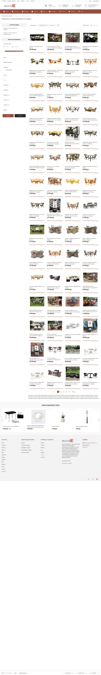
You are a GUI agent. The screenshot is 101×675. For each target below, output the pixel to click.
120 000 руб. (73, 50)
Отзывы (9, 1)
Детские (3, 450)
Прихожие (4, 454)
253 (24, 33)
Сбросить (20, 115)
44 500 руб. (37, 218)
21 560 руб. (90, 218)
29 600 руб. (55, 362)
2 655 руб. (30, 428)
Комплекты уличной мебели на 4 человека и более (10, 33)
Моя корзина (93, 5)
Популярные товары (25, 445)
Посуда (3, 469)
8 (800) (15, 673)
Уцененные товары (25, 452)
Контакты (33, 1)
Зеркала (3, 464)
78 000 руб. (73, 122)
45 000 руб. (90, 170)
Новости (22, 1)
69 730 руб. (37, 242)
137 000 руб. (90, 122)
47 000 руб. (37, 74)
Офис (3, 452)
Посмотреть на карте (67, 463)
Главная (4, 1)
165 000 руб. (55, 338)
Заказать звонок (52, 6)
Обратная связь (7, 673)
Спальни (3, 447)
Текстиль (4, 471)
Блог (18, 1)
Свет (3, 462)
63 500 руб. (90, 146)
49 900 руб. (37, 314)
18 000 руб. (90, 362)
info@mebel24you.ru (91, 443)
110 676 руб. (55, 290)
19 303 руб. (37, 290)
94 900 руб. (55, 242)
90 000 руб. (90, 290)
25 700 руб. (90, 386)
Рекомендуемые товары (26, 450)
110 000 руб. (55, 314)
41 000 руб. (73, 98)
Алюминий (8, 70)
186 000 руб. (55, 50)
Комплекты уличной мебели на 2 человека (10, 29)
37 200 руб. (73, 74)
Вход (90, 1)
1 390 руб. (54, 428)
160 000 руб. (90, 338)
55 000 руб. (90, 74)
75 (24, 28)
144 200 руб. (37, 266)
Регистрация (95, 1)
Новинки (23, 442)
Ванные (3, 457)
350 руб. (78, 428)
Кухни (3, 442)
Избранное (65, 5)
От (4, 46)
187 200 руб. (55, 218)
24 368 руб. (55, 266)
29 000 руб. (73, 386)
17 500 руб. (37, 386)
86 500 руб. (90, 242)
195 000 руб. (37, 338)
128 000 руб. (90, 50)
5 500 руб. (7, 428)
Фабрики (14, 1)
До (12, 46)
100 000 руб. (37, 50)
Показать (8, 115)
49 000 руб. (73, 362)
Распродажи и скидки (25, 447)
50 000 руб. (55, 122)
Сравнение (78, 5)
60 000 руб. (37, 98)
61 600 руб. (73, 266)
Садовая (3, 459)
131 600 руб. (73, 242)
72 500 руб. (55, 386)
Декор (3, 466)
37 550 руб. (73, 170)
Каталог (27, 1)
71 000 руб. (55, 98)
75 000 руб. (37, 122)
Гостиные (4, 445)
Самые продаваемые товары (50, 405)
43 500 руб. (73, 146)
